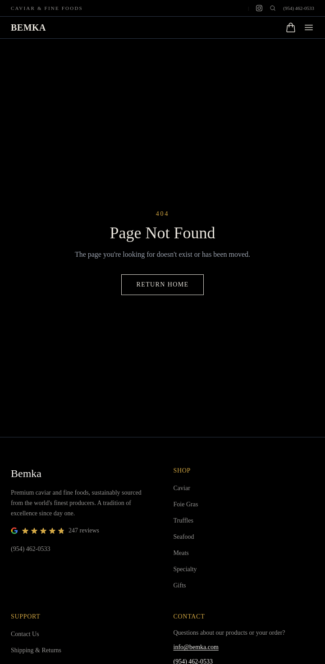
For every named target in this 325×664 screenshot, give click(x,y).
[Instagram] (259, 8)
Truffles (183, 520)
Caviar (182, 488)
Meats (181, 553)
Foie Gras (186, 504)
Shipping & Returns (36, 650)
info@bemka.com (196, 647)
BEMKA (28, 27)
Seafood (184, 536)
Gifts (180, 585)
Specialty (185, 569)
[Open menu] (308, 27)
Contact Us (25, 634)
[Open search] (273, 8)
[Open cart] (290, 27)
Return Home (162, 284)
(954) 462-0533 (298, 8)
